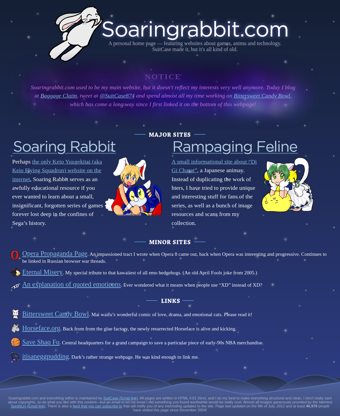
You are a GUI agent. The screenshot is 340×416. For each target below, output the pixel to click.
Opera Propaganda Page (54, 253)
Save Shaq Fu (40, 342)
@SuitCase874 (117, 95)
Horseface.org (41, 328)
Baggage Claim (59, 95)
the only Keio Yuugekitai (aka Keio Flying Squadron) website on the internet (57, 170)
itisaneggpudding (45, 356)
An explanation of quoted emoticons (71, 284)
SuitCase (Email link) (120, 398)
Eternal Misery (42, 272)
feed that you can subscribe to (97, 406)
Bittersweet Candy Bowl (262, 95)
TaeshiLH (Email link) (27, 406)
